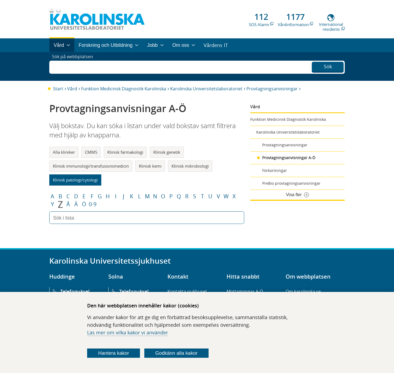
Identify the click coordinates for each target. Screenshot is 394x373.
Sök (328, 66)
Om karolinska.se (303, 291)
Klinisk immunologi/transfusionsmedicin (91, 166)
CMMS (91, 152)
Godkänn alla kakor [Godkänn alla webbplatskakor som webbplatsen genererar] (176, 353)
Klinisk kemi (150, 166)
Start (58, 89)
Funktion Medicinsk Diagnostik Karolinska (123, 89)
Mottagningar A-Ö (245, 291)
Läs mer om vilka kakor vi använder (127, 332)
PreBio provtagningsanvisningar (291, 183)
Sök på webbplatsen (75, 66)
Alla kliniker (64, 152)
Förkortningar (274, 170)
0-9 (92, 204)
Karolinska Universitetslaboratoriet (206, 89)
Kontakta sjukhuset (187, 291)
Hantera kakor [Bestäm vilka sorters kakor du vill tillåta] (113, 353)
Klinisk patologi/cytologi (75, 180)
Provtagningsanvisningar (272, 89)
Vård (72, 89)
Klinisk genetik (166, 152)
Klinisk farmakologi (125, 152)
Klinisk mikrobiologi (190, 166)
